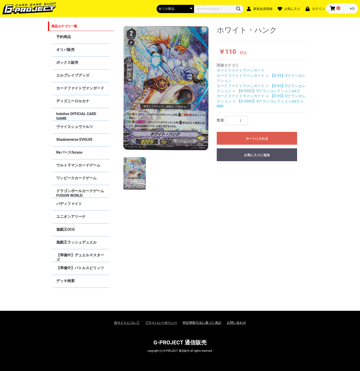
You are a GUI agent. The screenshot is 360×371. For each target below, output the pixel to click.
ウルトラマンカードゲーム (78, 165)
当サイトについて (127, 322)
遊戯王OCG (65, 229)
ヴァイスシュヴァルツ (74, 127)
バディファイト (69, 204)
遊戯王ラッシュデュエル (76, 242)
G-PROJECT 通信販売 (180, 342)
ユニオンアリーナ (71, 216)
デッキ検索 (65, 281)
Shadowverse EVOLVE (74, 139)
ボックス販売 (67, 62)
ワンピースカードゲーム (76, 178)
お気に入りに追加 (257, 155)
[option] (166, 88)
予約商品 (63, 37)
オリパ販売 (65, 49)
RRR (220, 106)
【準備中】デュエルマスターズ (80, 257)
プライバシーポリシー (161, 322)
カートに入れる (257, 138)
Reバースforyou (69, 152)
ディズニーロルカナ (72, 101)
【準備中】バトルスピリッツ (80, 268)
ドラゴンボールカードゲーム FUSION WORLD (80, 193)
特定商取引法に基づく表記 (202, 322)
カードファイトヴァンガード (80, 88)
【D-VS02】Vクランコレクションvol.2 (268, 91)
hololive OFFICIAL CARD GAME (76, 116)
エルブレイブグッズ (72, 75)
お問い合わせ (236, 322)
